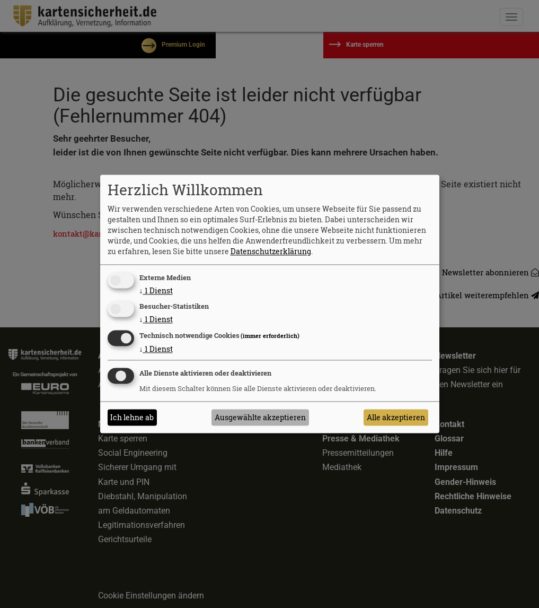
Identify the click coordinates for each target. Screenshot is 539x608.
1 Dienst (156, 290)
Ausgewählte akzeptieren (260, 417)
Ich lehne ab (132, 417)
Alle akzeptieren (396, 417)
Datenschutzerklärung (271, 251)
